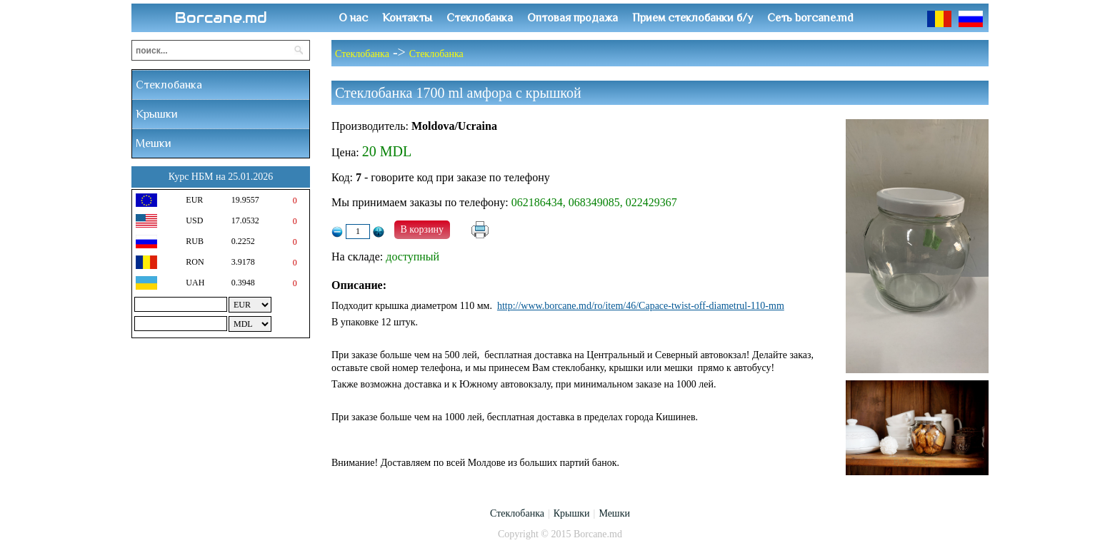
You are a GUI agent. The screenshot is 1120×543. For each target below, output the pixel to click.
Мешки (153, 143)
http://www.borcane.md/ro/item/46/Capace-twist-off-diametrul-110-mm (640, 305)
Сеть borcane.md (810, 17)
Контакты (407, 17)
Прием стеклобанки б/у (692, 17)
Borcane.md (221, 18)
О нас (353, 17)
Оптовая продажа (572, 17)
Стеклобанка (479, 17)
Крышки (157, 114)
